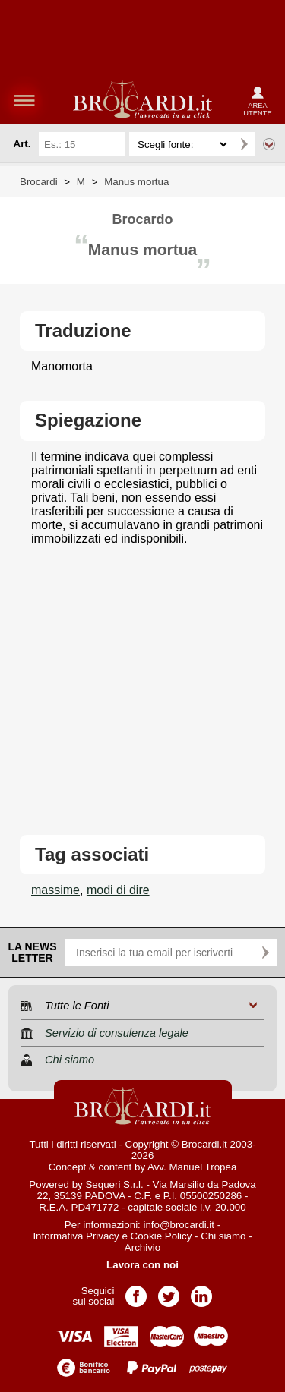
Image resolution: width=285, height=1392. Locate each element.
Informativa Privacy (76, 1236)
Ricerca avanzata (269, 144)
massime (55, 889)
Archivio (142, 1247)
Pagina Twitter (168, 1291)
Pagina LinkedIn (201, 1291)
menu (24, 100)
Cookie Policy (161, 1236)
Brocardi (39, 181)
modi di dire (118, 889)
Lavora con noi (142, 1265)
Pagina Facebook (136, 1291)
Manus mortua (136, 181)
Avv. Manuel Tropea (191, 1167)
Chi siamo (223, 1236)
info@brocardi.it (179, 1224)
